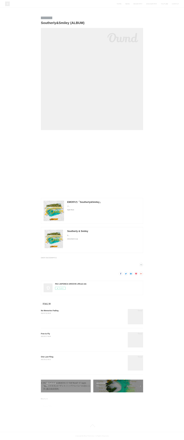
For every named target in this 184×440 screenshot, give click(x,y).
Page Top (92, 425)
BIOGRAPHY (138, 4)
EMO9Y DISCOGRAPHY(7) (49, 257)
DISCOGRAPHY (151, 4)
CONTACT (175, 4)
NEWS (127, 4)
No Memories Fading (50, 311)
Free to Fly (45, 334)
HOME (119, 4)
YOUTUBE (164, 4)
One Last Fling (47, 357)
